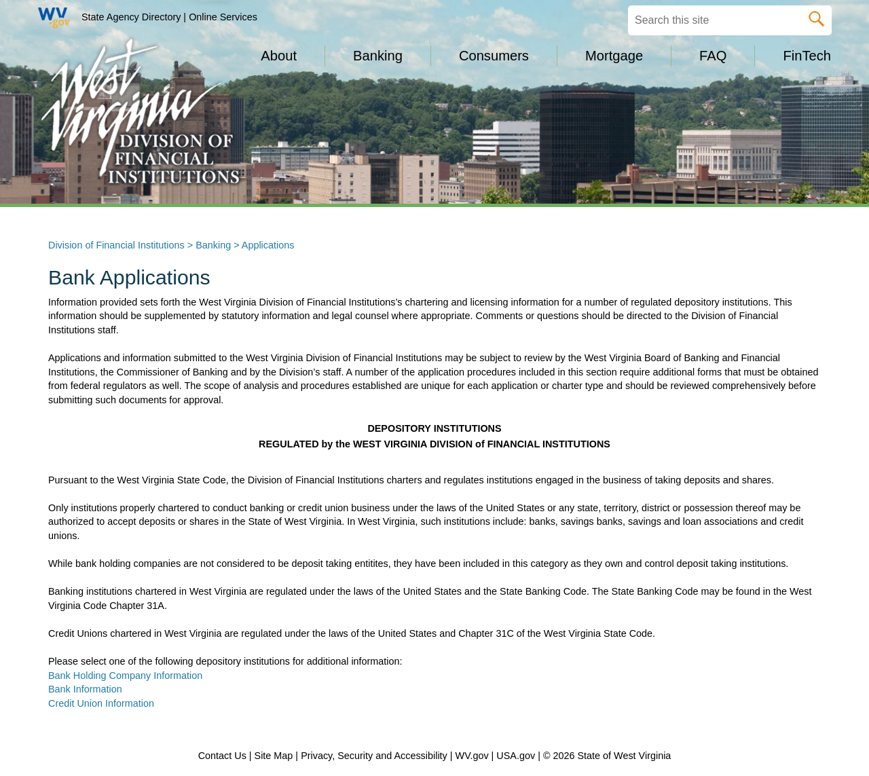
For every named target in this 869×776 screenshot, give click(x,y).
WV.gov (472, 755)
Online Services (223, 17)
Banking (213, 245)
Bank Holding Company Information (126, 675)
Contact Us (222, 755)
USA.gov (515, 755)
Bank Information (85, 689)
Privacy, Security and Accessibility (374, 755)
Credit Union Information (101, 703)
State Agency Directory (131, 17)
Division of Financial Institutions (116, 245)
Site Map (274, 755)
